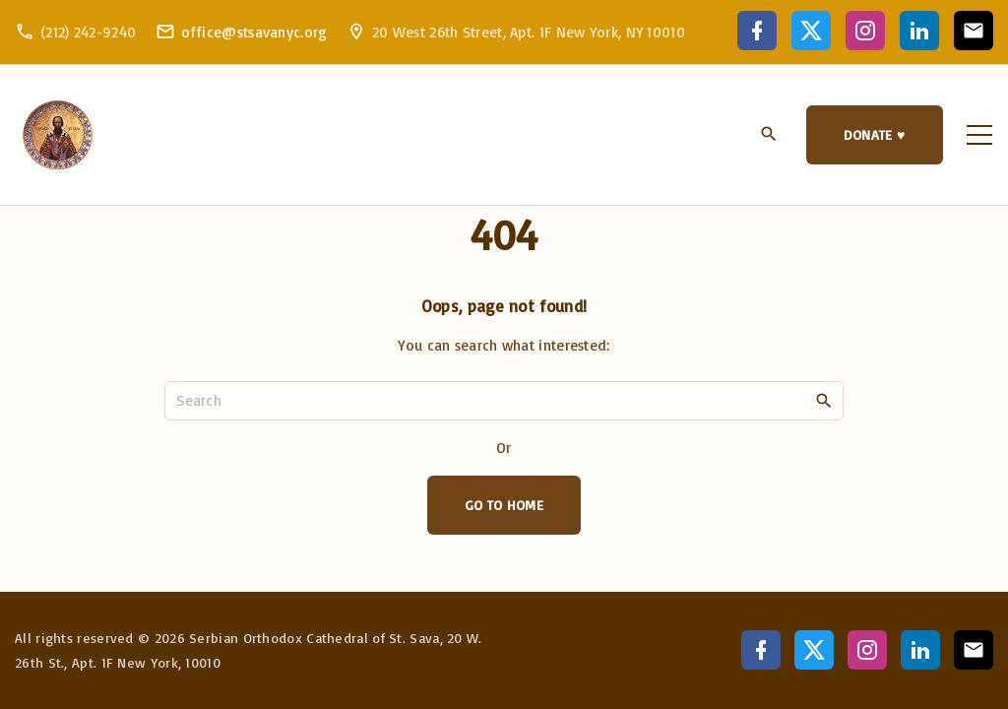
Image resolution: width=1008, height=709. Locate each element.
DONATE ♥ (875, 134)
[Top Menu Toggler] (979, 135)
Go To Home (504, 504)
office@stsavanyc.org (254, 32)
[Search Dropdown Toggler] (768, 135)
